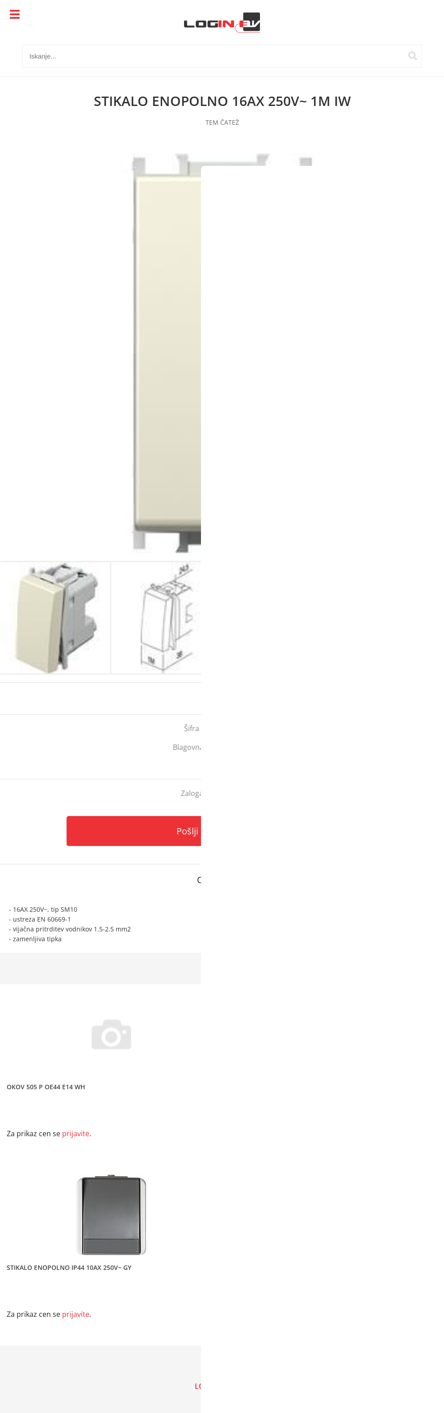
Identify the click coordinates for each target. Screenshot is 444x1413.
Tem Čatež (253, 747)
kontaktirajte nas (235, 793)
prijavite (419, 698)
